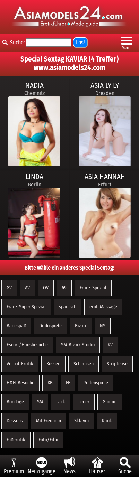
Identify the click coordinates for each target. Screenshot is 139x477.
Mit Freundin (48, 421)
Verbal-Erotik (20, 364)
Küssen (53, 364)
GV (9, 288)
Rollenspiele (95, 383)
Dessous (15, 421)
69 (64, 288)
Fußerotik (16, 440)
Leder (83, 402)
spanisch (67, 307)
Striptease (117, 364)
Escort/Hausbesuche (27, 345)
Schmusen (83, 364)
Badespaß (16, 326)
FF (68, 383)
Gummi (110, 402)
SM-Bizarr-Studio (78, 345)
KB (50, 383)
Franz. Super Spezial (26, 307)
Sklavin (81, 421)
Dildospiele (50, 326)
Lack (60, 402)
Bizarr (81, 326)
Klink (107, 421)
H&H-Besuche (20, 383)
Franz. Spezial (93, 288)
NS (102, 326)
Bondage (15, 402)
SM (40, 402)
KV (110, 345)
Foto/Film (48, 440)
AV (27, 288)
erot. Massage (103, 307)
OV (46, 288)
